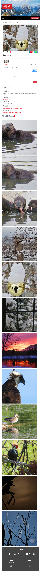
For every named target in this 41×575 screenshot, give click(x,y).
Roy (15, 116)
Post (35, 82)
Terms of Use (11, 562)
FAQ (11, 565)
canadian (10, 108)
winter (14, 108)
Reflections (19, 112)
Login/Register (35, 18)
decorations (19, 108)
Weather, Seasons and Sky (9, 112)
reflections (5, 108)
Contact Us (11, 566)
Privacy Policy (11, 563)
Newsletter (11, 567)
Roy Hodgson (6, 99)
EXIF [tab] (11, 87)
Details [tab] (5, 87)
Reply (34, 70)
